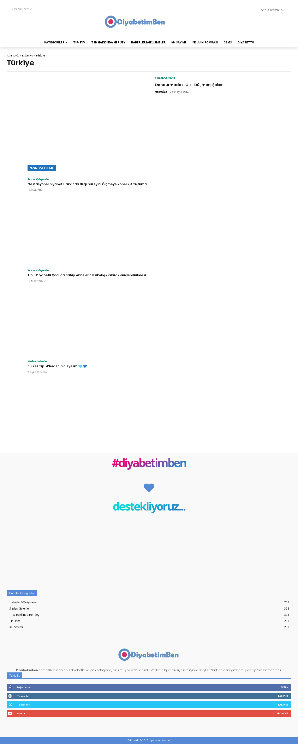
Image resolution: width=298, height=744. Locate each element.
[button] (273, 10)
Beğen (284, 687)
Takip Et (283, 695)
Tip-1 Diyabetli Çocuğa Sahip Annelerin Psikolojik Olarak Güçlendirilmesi (87, 275)
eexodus (161, 91)
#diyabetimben (149, 463)
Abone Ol (282, 713)
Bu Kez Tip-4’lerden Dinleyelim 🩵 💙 (57, 366)
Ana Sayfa (13, 55)
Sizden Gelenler (166, 77)
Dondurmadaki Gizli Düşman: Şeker (189, 84)
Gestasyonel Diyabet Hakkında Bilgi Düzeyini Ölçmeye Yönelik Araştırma (87, 184)
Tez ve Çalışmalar (40, 179)
